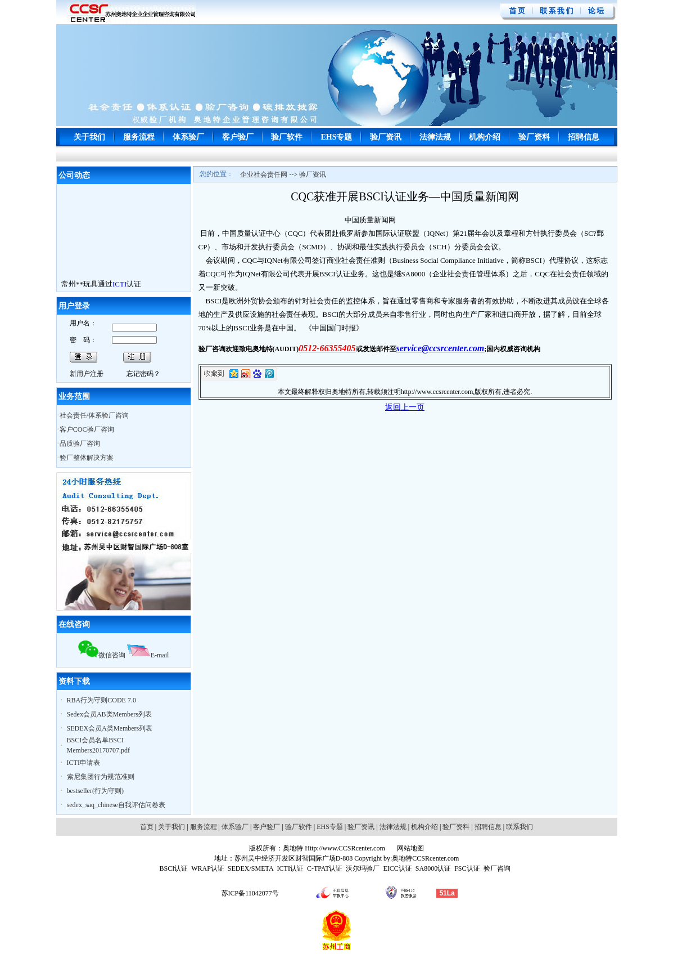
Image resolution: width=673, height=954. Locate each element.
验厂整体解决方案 (87, 458)
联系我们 (519, 827)
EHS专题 (336, 137)
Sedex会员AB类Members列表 (109, 714)
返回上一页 (404, 407)
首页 (146, 827)
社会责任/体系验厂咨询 (94, 415)
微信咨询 (101, 655)
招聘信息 (583, 137)
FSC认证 (467, 868)
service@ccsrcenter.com (440, 348)
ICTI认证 (290, 868)
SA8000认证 (433, 868)
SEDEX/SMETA (251, 868)
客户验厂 (238, 137)
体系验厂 (188, 137)
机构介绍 (484, 137)
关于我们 (89, 137)
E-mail (148, 655)
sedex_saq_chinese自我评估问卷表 (116, 805)
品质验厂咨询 (80, 443)
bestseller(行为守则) (95, 791)
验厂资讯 (385, 137)
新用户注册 (86, 374)
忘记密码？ (143, 374)
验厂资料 (534, 137)
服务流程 (139, 137)
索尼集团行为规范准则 (100, 777)
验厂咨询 (497, 868)
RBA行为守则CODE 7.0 (101, 700)
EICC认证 (397, 868)
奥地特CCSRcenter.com (425, 858)
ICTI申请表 (83, 763)
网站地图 (409, 848)
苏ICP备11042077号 (250, 893)
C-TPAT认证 (325, 868)
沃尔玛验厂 (363, 868)
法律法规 (435, 137)
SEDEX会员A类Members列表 (110, 728)
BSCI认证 (173, 868)
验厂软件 (286, 137)
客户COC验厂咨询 (87, 429)
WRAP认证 (207, 868)
